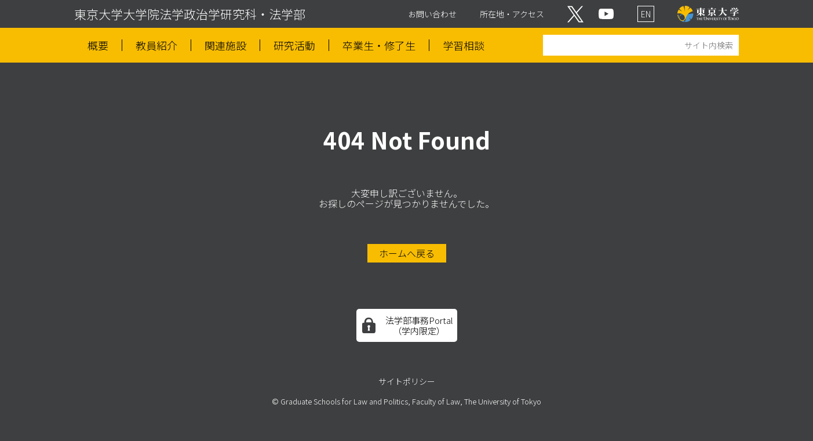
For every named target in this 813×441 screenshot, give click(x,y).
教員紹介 (156, 45)
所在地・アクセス (512, 14)
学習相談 (463, 45)
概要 (98, 45)
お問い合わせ (432, 14)
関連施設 (225, 45)
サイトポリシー (406, 381)
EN (646, 14)
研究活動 (294, 45)
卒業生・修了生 (378, 45)
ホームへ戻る (407, 253)
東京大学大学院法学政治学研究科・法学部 (189, 14)
